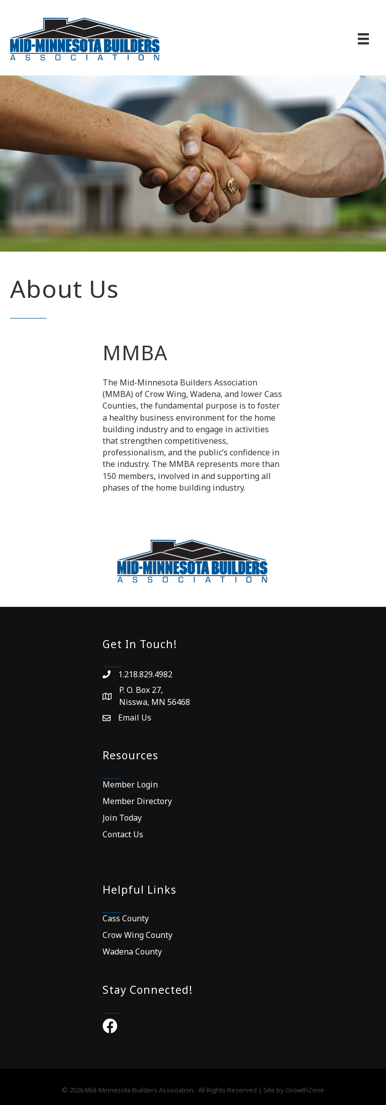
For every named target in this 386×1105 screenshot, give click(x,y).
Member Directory (137, 801)
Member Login (130, 784)
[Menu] (363, 38)
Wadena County (132, 951)
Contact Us (123, 834)
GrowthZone (304, 1089)
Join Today (122, 817)
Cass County (126, 918)
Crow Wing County (137, 934)
